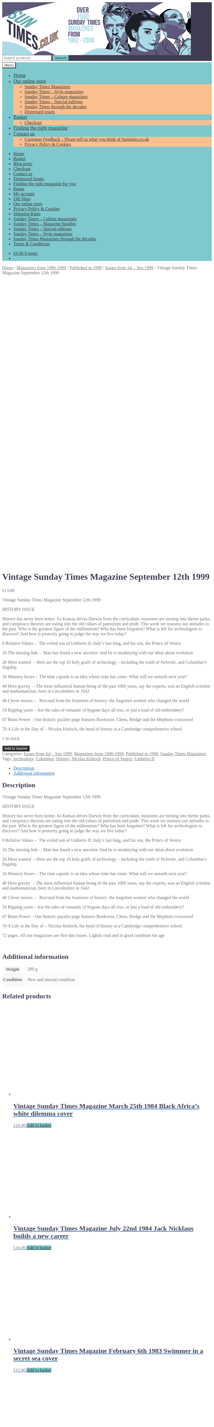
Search (61, 58)
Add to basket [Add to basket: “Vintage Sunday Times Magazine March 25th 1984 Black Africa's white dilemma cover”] (38, 845)
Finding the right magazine (40, 128)
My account (24, 193)
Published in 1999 (86, 267)
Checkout (33, 122)
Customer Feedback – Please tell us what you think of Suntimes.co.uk (87, 139)
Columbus (45, 478)
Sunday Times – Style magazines (54, 91)
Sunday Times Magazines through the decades (54, 238)
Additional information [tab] (34, 492)
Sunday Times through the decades (56, 106)
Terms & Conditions (31, 243)
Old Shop (21, 198)
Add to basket (15, 468)
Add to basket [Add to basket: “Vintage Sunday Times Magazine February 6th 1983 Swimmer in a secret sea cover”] (38, 1089)
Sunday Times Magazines (47, 86)
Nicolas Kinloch (86, 478)
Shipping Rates (26, 213)
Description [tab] (23, 487)
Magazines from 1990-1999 (41, 267)
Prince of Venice (117, 478)
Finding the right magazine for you (44, 183)
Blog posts (22, 163)
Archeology (23, 478)
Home (19, 75)
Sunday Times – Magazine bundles (44, 223)
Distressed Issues (28, 178)
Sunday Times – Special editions (54, 101)
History (62, 478)
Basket (20, 117)
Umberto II (145, 478)
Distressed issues (40, 111)
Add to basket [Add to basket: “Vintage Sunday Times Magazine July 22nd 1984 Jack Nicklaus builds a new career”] (38, 967)
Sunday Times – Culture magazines (56, 96)
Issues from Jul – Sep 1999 (129, 267)
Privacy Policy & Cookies (48, 144)
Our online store (29, 81)
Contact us (24, 134)
